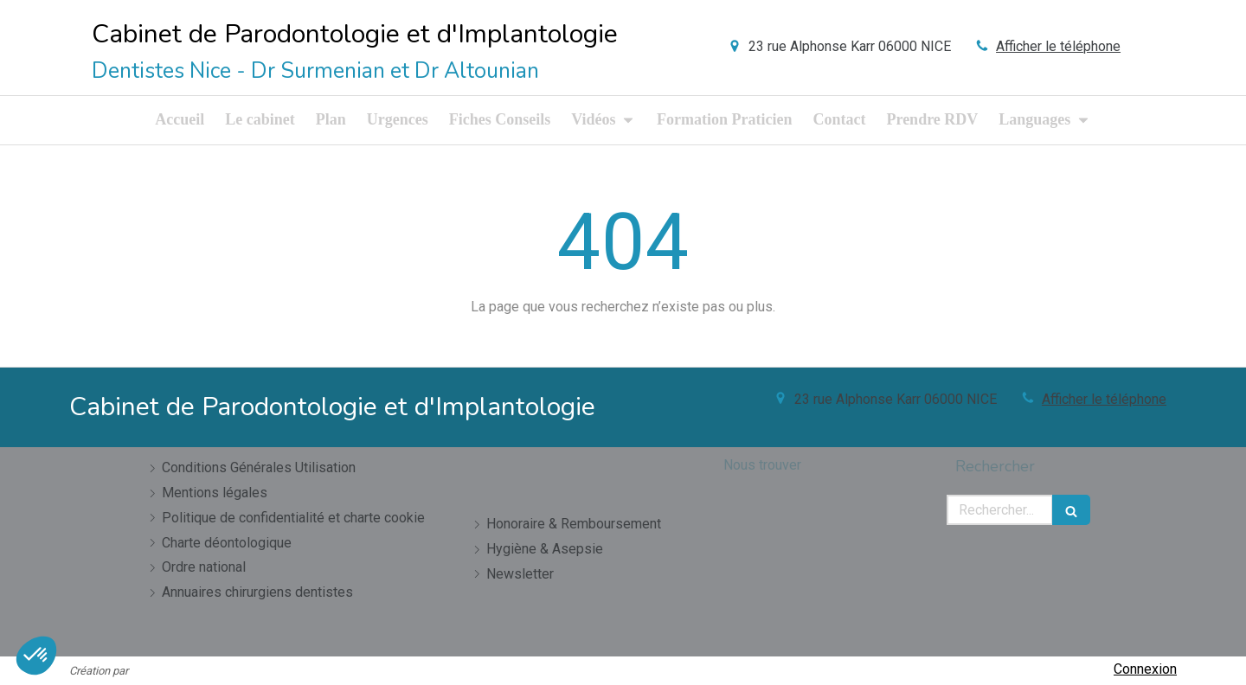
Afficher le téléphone (1058, 46)
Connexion (1145, 669)
